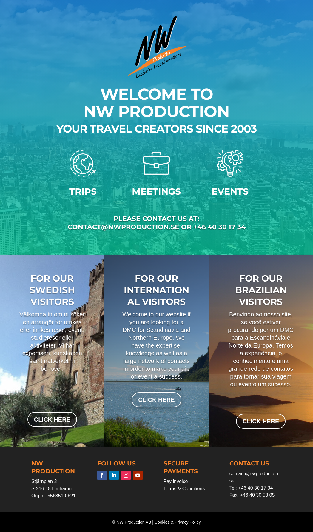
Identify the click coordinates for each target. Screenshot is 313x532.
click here (52, 419)
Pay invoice (176, 481)
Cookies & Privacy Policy (178, 522)
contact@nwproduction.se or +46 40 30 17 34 (157, 227)
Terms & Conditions (184, 488)
